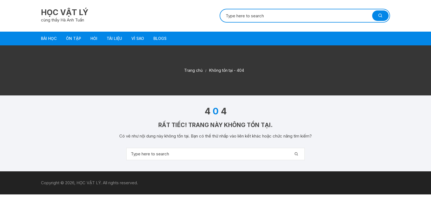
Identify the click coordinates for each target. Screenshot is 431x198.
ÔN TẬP (73, 38)
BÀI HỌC (49, 38)
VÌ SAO (137, 38)
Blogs (160, 38)
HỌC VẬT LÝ (64, 12)
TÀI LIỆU (114, 38)
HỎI (93, 38)
